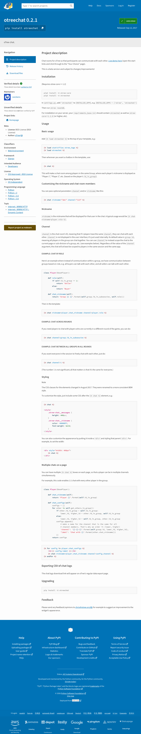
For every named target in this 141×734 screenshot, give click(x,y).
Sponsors (109, 5)
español (22, 713)
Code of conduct (118, 651)
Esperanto (123, 713)
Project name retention (20, 654)
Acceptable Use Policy (118, 658)
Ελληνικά (70, 713)
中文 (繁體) (98, 713)
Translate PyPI (86, 651)
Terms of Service (118, 644)
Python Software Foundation (69, 688)
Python (11, 190)
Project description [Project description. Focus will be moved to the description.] (16, 59)
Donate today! (70, 681)
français (30, 713)
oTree (17, 135)
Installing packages (20, 644)
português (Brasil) (48, 713)
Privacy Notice (118, 654)
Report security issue (119, 647)
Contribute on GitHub (85, 647)
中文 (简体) (87, 713)
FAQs (21, 658)
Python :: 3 (12, 192)
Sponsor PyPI (87, 654)
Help (90, 5)
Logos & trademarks (54, 654)
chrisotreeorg (82, 607)
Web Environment (16, 150)
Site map (70, 696)
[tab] (20, 59)
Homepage (12, 120)
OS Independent (15, 182)
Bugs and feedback (87, 644)
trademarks (94, 686)
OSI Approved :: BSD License (20, 174)
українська (61, 713)
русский (107, 713)
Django (11, 158)
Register (131, 5)
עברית (115, 713)
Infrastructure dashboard (53, 647)
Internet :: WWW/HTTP (18, 206)
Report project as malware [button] (20, 227)
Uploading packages (20, 647)
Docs (99, 5)
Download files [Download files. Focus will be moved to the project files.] (14, 73)
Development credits (86, 658)
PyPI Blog (53, 644)
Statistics (54, 651)
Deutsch (78, 713)
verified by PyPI (26, 87)
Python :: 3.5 (13, 195)
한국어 (131, 713)
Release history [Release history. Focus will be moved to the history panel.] (14, 66)
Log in (121, 5)
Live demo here (115, 60)
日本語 (37, 713)
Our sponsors (54, 658)
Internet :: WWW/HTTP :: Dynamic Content (18, 211)
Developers (13, 166)
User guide (20, 651)
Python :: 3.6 (13, 198)
